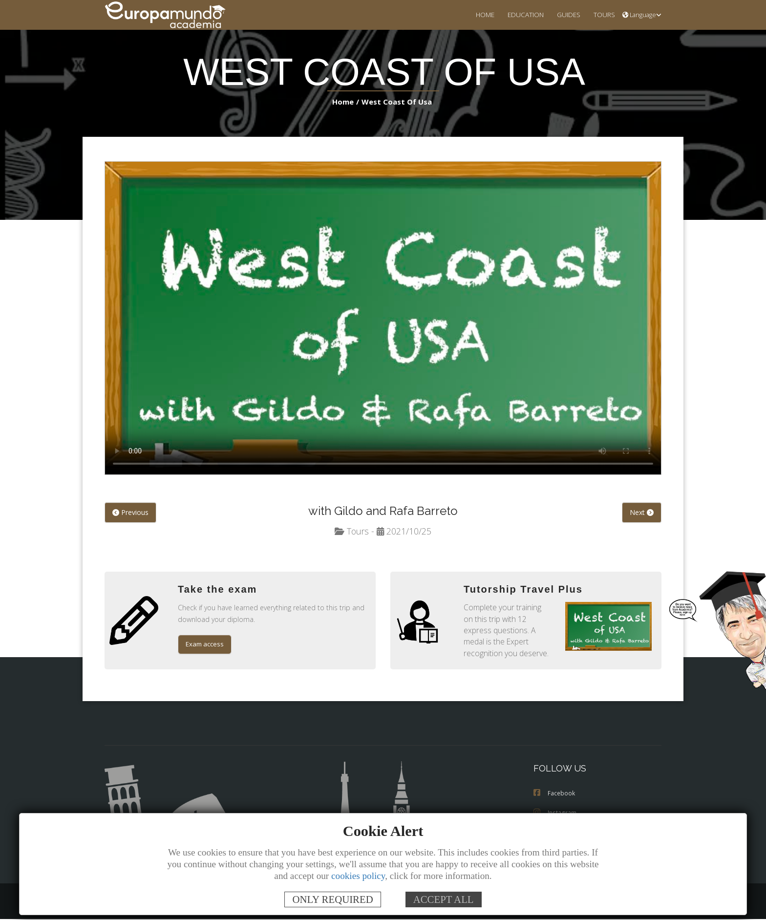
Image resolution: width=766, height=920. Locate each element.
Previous (130, 513)
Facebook (554, 794)
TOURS (602, 14)
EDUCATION (519, 14)
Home (346, 102)
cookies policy (358, 876)
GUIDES (564, 14)
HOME (477, 14)
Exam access (206, 645)
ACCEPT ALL (443, 899)
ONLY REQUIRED (332, 899)
